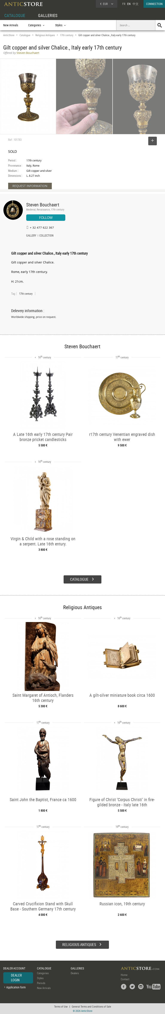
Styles (40, 978)
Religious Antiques (45, 35)
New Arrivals (10, 25)
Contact (125, 979)
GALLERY (31, 235)
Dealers (75, 973)
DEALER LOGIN (16, 977)
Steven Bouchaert (42, 204)
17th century (66, 35)
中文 (136, 4)
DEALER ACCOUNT (14, 968)
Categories (43, 973)
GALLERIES (47, 15)
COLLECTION (46, 235)
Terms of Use (61, 1006)
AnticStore (8, 35)
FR (123, 4)
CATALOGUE (14, 15)
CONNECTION (154, 4)
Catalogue (25, 35)
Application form (16, 987)
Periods (41, 983)
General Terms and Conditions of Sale (91, 1006)
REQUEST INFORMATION (29, 186)
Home (124, 975)
